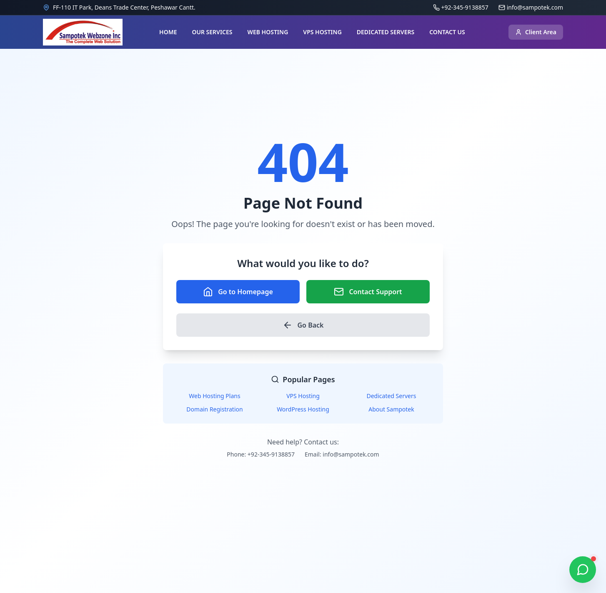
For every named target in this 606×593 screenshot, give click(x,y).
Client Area (535, 32)
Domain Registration (214, 409)
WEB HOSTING (268, 32)
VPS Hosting (303, 396)
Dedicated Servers (391, 396)
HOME (168, 32)
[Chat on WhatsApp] (582, 569)
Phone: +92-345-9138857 (261, 454)
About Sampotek (391, 409)
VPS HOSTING (322, 32)
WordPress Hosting (303, 409)
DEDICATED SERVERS (385, 32)
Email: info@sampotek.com (342, 454)
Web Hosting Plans (214, 396)
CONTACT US (447, 32)
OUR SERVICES (212, 32)
